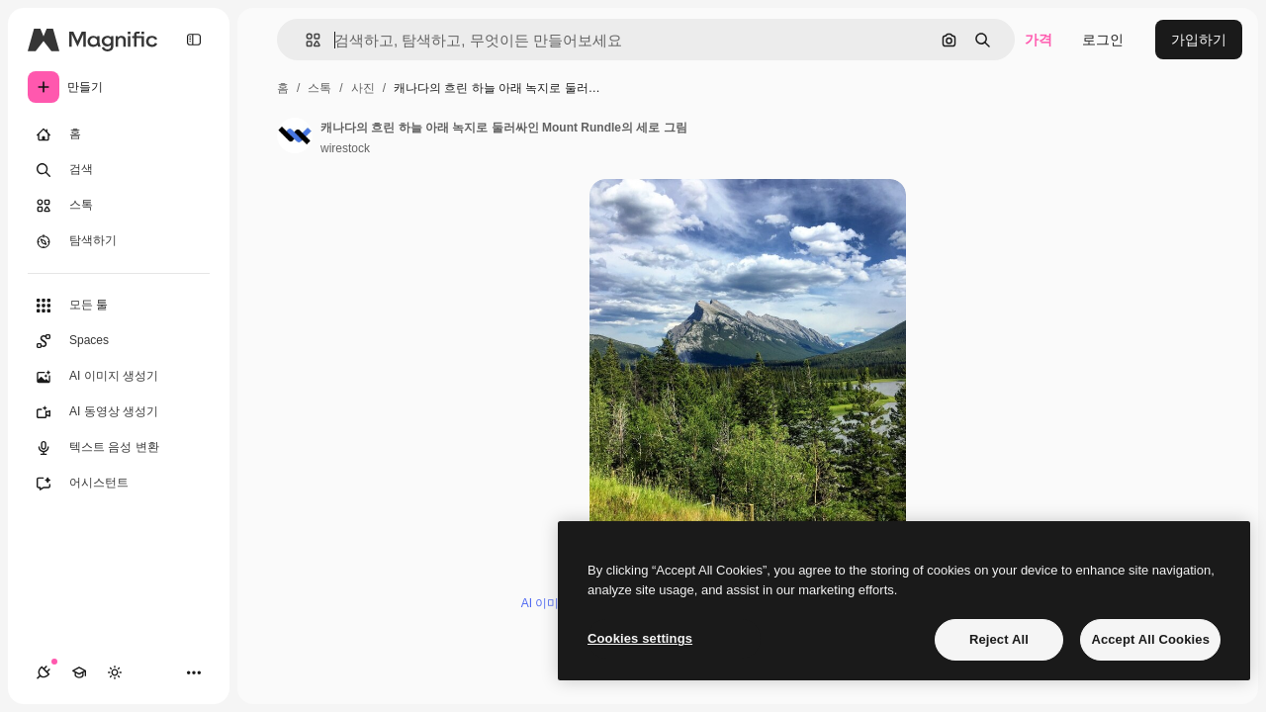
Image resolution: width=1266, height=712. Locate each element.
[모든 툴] (119, 305)
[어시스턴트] (119, 483)
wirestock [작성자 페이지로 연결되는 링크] (345, 148)
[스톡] (119, 206)
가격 (1038, 39)
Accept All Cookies (1150, 639)
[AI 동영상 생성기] (119, 412)
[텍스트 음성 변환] (119, 448)
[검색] (119, 170)
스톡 (319, 88)
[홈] (119, 134)
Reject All (999, 639)
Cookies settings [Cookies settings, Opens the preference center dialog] (640, 638)
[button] (305, 40)
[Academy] (79, 672)
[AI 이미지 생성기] (119, 377)
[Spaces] (119, 341)
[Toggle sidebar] (194, 39)
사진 (363, 88)
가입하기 (1198, 39)
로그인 (1103, 39)
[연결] (43, 672)
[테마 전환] (115, 672)
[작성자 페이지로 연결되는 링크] (295, 135)
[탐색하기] (119, 241)
